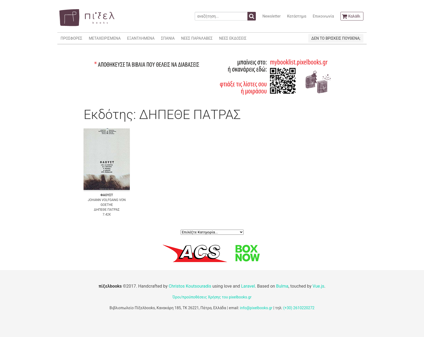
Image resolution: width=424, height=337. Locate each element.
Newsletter (271, 16)
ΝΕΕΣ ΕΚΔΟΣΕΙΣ (232, 38)
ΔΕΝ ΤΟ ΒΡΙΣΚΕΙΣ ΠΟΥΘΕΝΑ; (335, 38)
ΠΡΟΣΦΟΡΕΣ (71, 38)
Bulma (282, 286)
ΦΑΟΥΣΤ (106, 195)
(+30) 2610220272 (298, 308)
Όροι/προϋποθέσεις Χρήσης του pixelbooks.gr (212, 297)
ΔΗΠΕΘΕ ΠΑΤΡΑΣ (107, 210)
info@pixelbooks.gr (256, 308)
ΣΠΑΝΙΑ (168, 38)
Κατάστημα (296, 16)
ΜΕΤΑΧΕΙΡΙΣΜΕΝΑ (105, 38)
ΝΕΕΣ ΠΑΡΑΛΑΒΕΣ (197, 38)
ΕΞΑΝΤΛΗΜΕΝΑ (140, 38)
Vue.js (318, 286)
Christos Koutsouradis (190, 286)
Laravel (248, 286)
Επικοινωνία (323, 16)
